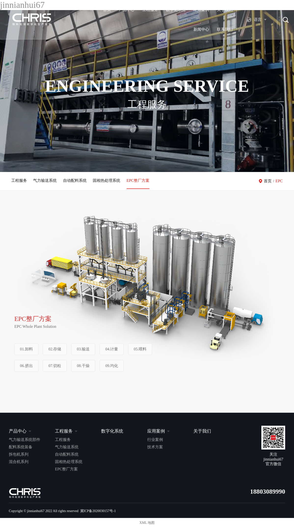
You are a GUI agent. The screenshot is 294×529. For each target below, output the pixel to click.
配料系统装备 (20, 448)
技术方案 (155, 448)
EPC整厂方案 (142, 182)
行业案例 (155, 441)
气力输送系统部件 (24, 441)
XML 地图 (147, 524)
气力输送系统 (46, 182)
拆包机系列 (18, 455)
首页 (59, 10)
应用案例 (153, 10)
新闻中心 (201, 10)
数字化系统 (128, 10)
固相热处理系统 (110, 182)
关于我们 (177, 10)
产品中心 (79, 10)
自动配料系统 (77, 182)
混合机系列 (18, 463)
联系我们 (224, 10)
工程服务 (102, 10)
